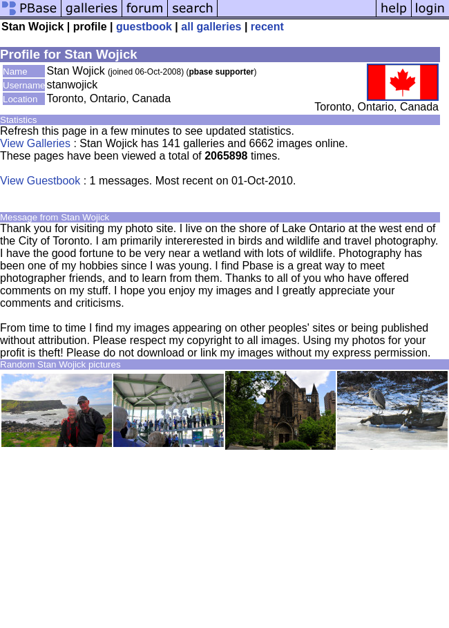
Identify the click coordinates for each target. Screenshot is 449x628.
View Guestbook (40, 181)
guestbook (144, 26)
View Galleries (35, 143)
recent (267, 26)
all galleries (211, 26)
